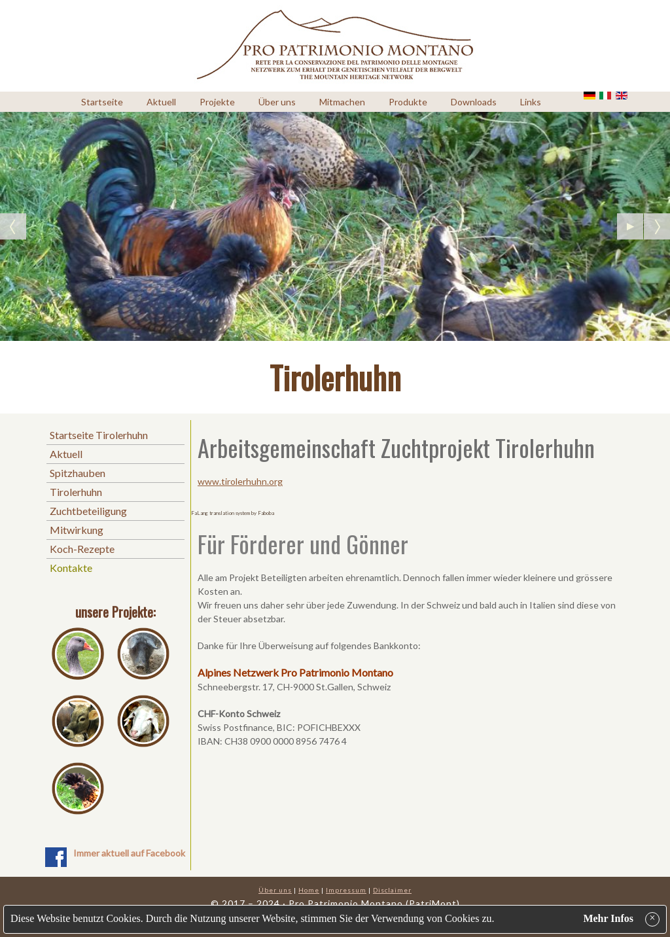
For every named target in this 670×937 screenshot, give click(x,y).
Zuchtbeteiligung (88, 510)
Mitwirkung (76, 529)
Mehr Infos (608, 918)
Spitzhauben (77, 473)
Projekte (217, 101)
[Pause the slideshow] (630, 226)
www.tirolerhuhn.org (240, 481)
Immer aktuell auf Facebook (129, 852)
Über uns (277, 101)
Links (530, 101)
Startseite (102, 101)
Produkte (408, 101)
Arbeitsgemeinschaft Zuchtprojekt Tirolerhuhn (396, 447)
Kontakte (71, 567)
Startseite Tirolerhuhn (99, 435)
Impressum (346, 890)
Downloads (474, 101)
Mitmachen (342, 101)
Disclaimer (392, 890)
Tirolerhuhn (76, 492)
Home (308, 890)
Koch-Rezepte (82, 548)
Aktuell (161, 101)
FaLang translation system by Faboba (232, 513)
